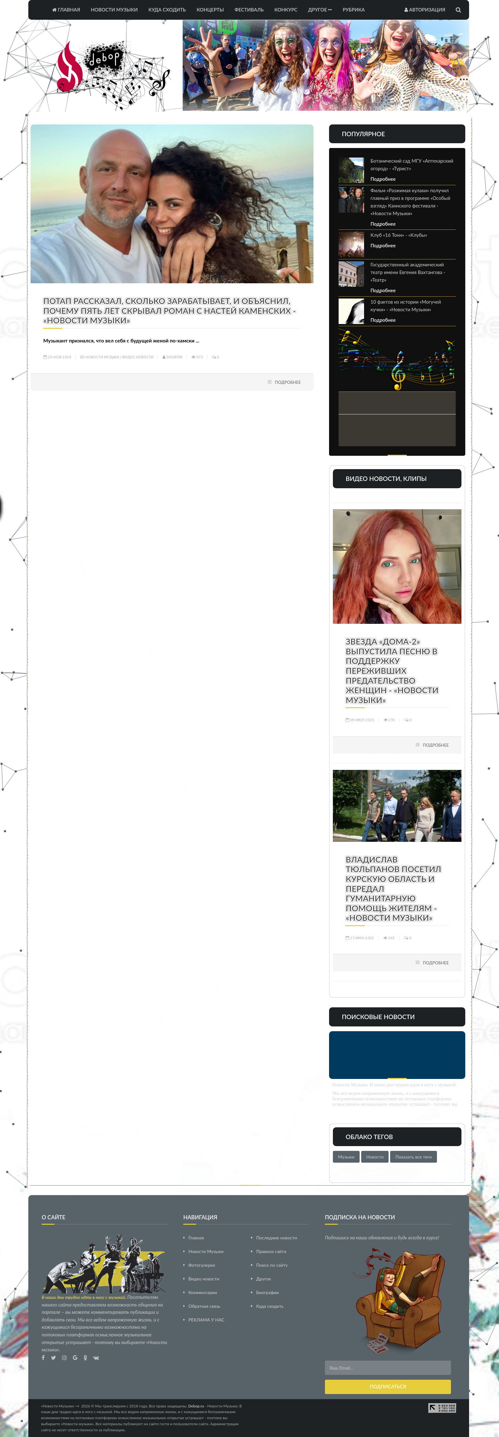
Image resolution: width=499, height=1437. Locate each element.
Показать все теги (413, 1156)
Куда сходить (167, 9)
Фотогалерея (201, 1264)
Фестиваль (249, 9)
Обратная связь (204, 1305)
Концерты (210, 9)
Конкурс (285, 9)
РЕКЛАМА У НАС (206, 1319)
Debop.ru (196, 1405)
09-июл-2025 (360, 719)
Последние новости (276, 1237)
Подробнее (288, 382)
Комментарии (202, 1292)
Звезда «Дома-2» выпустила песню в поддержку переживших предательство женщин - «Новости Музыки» (392, 671)
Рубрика (354, 9)
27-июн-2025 (360, 937)
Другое (320, 9)
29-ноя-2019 (57, 357)
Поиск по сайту (272, 1264)
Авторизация (424, 9)
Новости (375, 1156)
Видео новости (137, 357)
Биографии (267, 1292)
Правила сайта (271, 1251)
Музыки (346, 1156)
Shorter (172, 357)
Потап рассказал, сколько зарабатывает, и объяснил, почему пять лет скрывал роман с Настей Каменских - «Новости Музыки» (169, 310)
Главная (66, 9)
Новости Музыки (114, 9)
